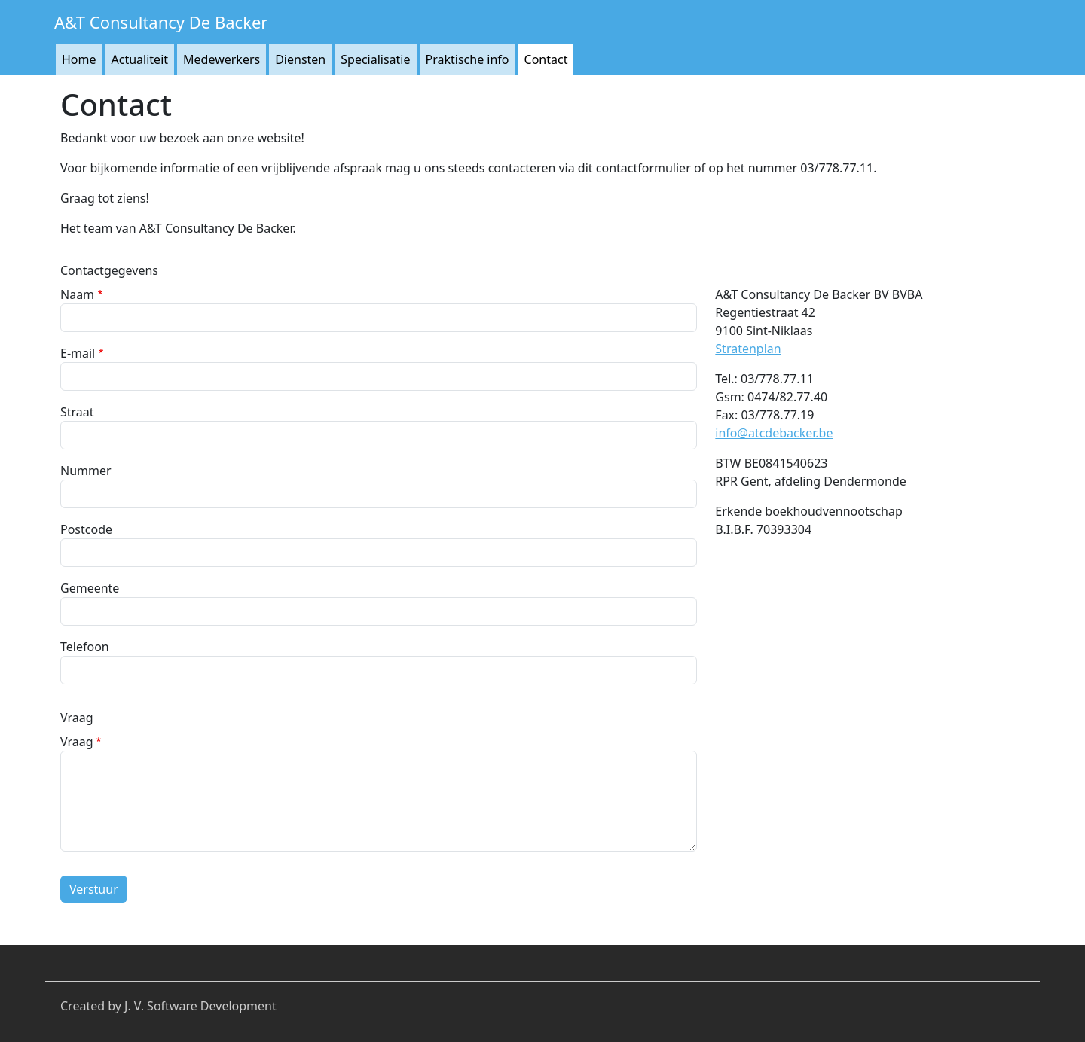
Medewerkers (221, 59)
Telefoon (84, 646)
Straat (77, 412)
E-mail (77, 353)
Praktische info (467, 59)
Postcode (86, 529)
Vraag (76, 741)
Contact (546, 59)
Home (79, 59)
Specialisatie (375, 59)
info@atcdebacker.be (774, 433)
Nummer (86, 470)
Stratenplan (748, 348)
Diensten (300, 59)
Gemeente (89, 588)
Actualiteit (140, 59)
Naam (77, 294)
